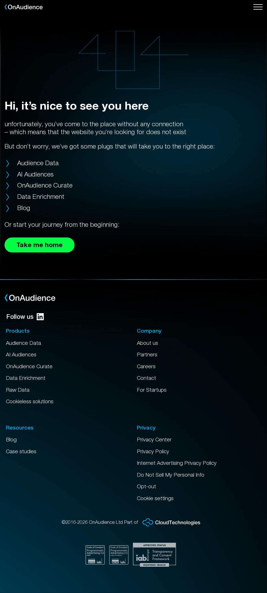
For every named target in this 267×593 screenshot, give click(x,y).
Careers (146, 366)
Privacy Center (154, 439)
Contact (146, 378)
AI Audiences (35, 174)
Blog (23, 208)
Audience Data (38, 163)
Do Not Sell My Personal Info (170, 475)
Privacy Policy (153, 451)
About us (147, 343)
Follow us (25, 316)
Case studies (21, 451)
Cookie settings (155, 498)
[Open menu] (257, 7)
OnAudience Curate (45, 185)
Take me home (39, 244)
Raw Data (17, 390)
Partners (147, 354)
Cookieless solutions (29, 401)
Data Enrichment (40, 196)
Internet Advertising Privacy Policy (176, 463)
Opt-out (146, 486)
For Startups (152, 390)
